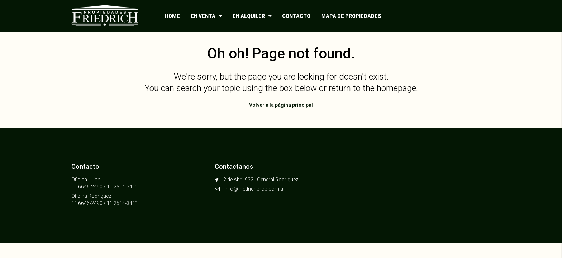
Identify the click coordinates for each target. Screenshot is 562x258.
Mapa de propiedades (351, 16)
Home (172, 16)
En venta (203, 16)
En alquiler (249, 16)
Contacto (296, 16)
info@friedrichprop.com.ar (254, 189)
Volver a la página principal (281, 105)
